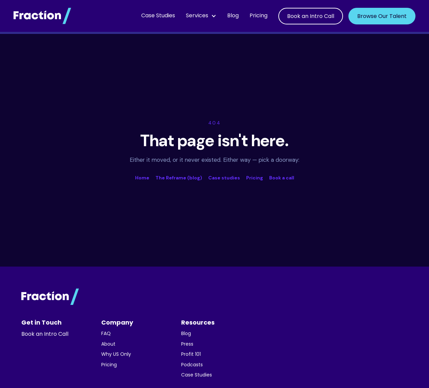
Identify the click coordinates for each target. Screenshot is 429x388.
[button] (201, 16)
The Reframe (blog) (178, 178)
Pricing (258, 16)
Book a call (281, 178)
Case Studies (158, 16)
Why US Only (116, 354)
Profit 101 (191, 354)
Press (187, 344)
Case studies (224, 178)
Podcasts (192, 365)
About (108, 344)
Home (142, 178)
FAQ (106, 333)
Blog (233, 16)
